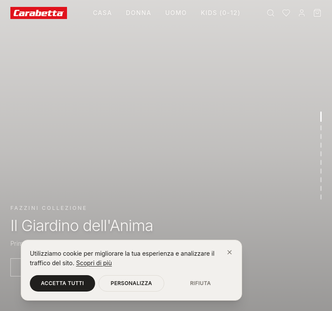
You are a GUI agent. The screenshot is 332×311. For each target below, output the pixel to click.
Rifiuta (200, 283)
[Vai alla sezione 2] (321, 127)
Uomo (176, 12)
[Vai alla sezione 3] (321, 136)
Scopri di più (94, 263)
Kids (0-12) (220, 12)
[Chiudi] (229, 252)
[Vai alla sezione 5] (321, 153)
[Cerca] (270, 13)
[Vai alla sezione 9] (321, 188)
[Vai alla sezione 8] (321, 179)
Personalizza (131, 283)
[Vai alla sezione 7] (321, 171)
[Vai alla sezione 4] (321, 145)
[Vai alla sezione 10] (321, 197)
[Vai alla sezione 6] (321, 162)
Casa (102, 12)
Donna (138, 12)
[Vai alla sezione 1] (321, 116)
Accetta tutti (62, 283)
